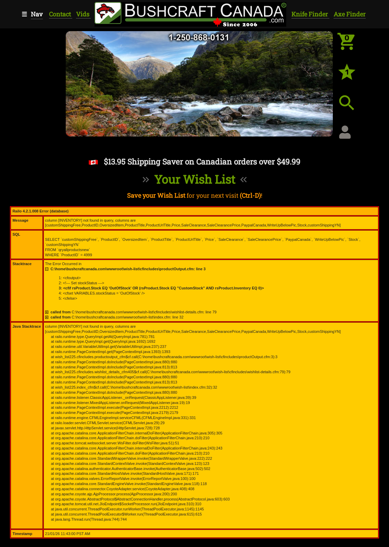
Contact (60, 14)
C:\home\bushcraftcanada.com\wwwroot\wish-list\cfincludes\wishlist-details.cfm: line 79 (134, 312)
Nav (37, 14)
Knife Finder (310, 14)
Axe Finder (350, 14)
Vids (83, 14)
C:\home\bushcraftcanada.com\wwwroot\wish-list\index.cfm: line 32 (117, 317)
